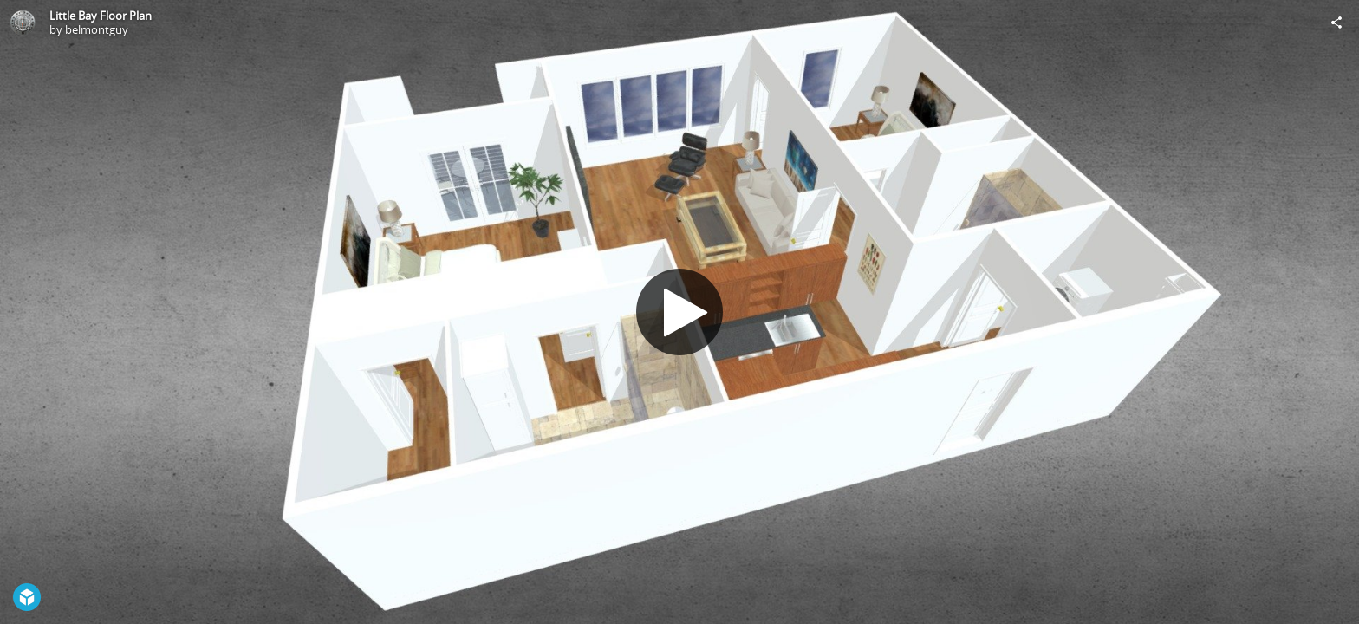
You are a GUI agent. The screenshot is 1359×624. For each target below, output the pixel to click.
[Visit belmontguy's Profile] (22, 22)
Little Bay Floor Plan (100, 15)
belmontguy (96, 29)
